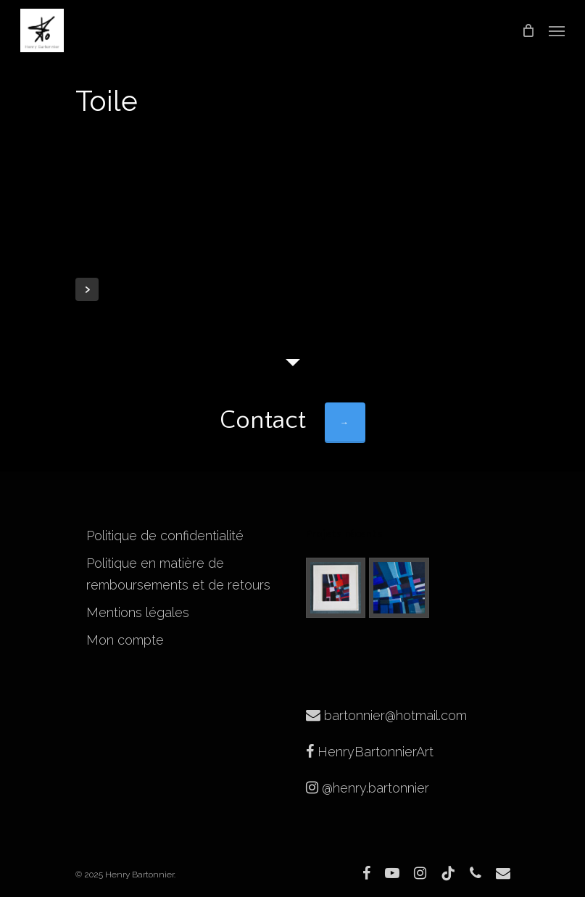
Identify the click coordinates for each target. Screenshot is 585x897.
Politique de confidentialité (165, 535)
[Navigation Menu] (557, 30)
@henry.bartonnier (367, 787)
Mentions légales (137, 612)
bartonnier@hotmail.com (386, 715)
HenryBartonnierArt (369, 751)
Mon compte (125, 640)
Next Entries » (87, 289)
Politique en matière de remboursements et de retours (178, 573)
